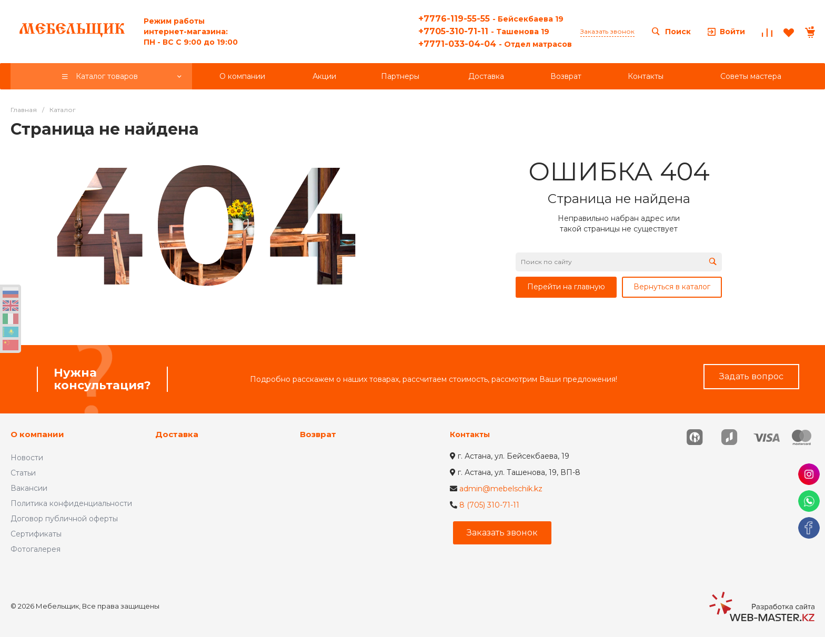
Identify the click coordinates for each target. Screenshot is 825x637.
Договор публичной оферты (64, 518)
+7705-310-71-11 (483, 31)
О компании (37, 434)
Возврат (318, 434)
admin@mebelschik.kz (500, 488)
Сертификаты (36, 534)
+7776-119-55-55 (491, 19)
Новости (27, 457)
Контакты (470, 434)
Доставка (176, 434)
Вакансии (29, 488)
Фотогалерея (36, 549)
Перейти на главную (566, 286)
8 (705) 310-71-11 (489, 505)
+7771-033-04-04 (495, 44)
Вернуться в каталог (671, 286)
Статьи (23, 473)
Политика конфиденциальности (71, 503)
